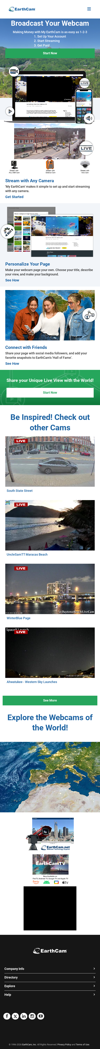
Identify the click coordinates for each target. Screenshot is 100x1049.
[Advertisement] (50, 908)
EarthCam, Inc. (29, 1044)
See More (50, 700)
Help (7, 994)
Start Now (50, 53)
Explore (9, 986)
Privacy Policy (64, 1044)
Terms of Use (82, 1044)
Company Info (14, 969)
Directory (11, 977)
